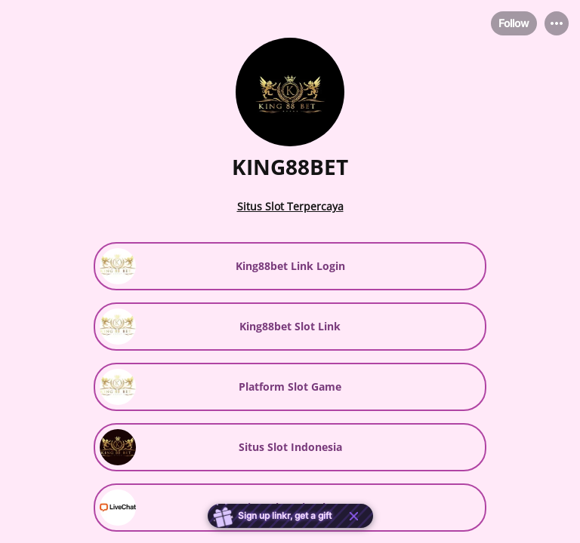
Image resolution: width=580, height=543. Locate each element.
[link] (290, 266)
